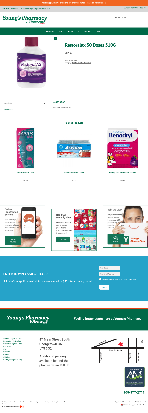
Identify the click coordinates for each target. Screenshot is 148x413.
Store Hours (23, 402)
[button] (55, 38)
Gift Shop (87, 31)
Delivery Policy (56, 402)
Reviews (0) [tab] (8, 109)
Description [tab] (8, 103)
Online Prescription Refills (12, 344)
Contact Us (13, 402)
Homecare (7, 346)
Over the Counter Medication (81, 63)
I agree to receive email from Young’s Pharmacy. (119, 279)
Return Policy (45, 402)
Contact (98, 31)
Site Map (4, 402)
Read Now (63, 252)
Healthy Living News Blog (12, 360)
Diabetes (6, 352)
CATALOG (61, 31)
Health (70, 31)
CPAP (78, 31)
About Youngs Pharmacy (12, 338)
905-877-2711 (134, 392)
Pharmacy (50, 31)
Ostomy (6, 354)
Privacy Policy (34, 402)
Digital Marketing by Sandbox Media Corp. (133, 405)
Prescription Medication (12, 341)
